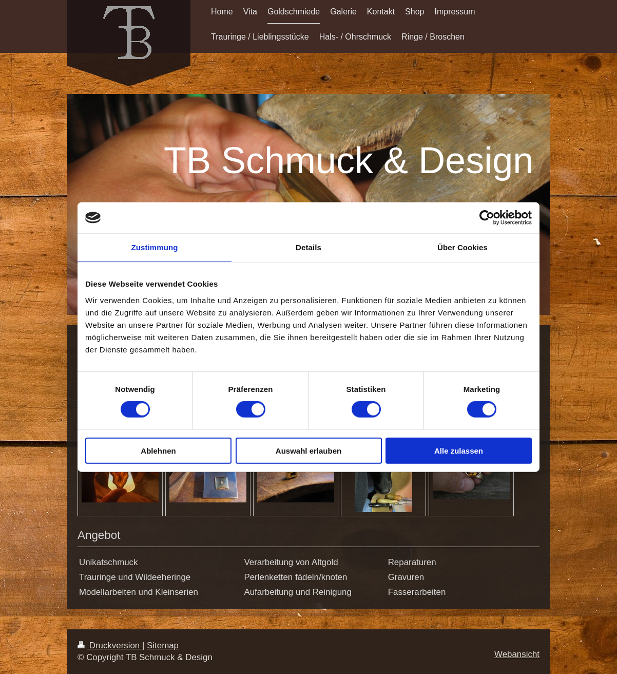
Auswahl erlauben (308, 450)
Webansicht (516, 654)
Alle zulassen (458, 450)
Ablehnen (158, 450)
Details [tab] (308, 247)
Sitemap (163, 645)
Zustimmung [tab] (154, 247)
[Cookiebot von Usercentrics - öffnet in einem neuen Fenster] (487, 218)
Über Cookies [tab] (462, 247)
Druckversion (110, 645)
